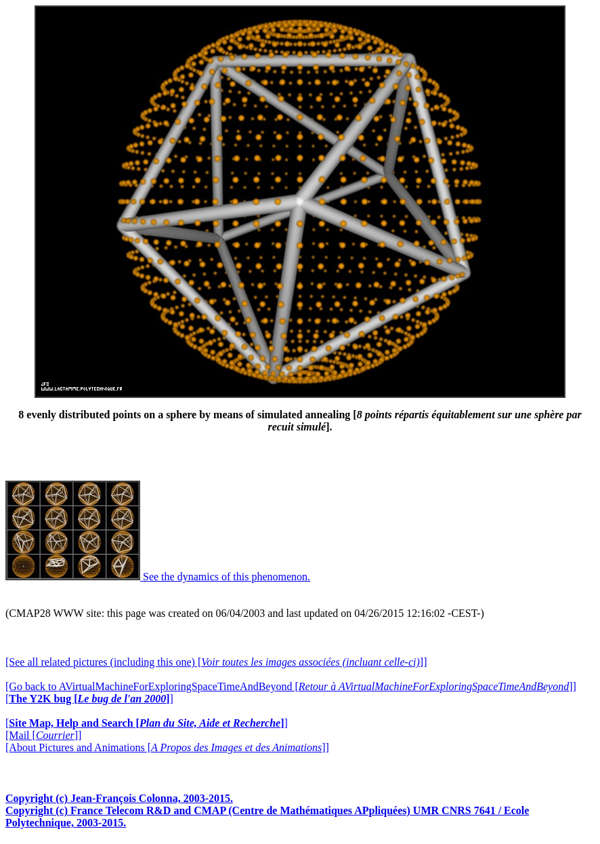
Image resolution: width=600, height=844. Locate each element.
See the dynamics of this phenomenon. (157, 576)
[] (89, 698)
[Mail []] (43, 735)
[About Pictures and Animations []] (167, 747)
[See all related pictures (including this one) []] (216, 662)
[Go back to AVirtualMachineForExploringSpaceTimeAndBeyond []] (290, 686)
